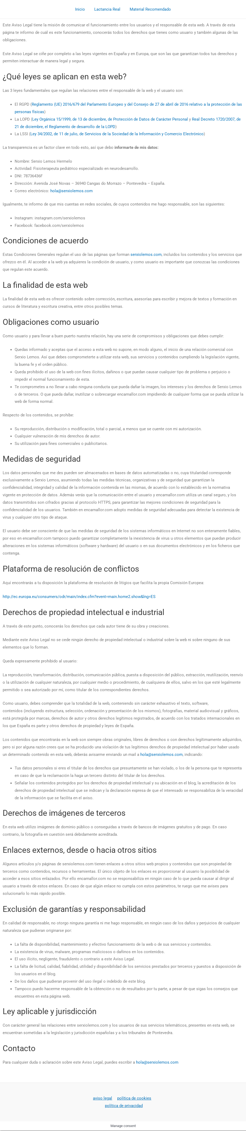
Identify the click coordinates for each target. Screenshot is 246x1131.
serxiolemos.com (146, 254)
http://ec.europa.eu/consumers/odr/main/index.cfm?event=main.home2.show (72, 596)
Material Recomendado (149, 9)
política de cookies (134, 1098)
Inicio (81, 9)
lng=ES (149, 596)
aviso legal (103, 1098)
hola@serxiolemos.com (71, 190)
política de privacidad (124, 1105)
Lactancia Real (107, 9)
